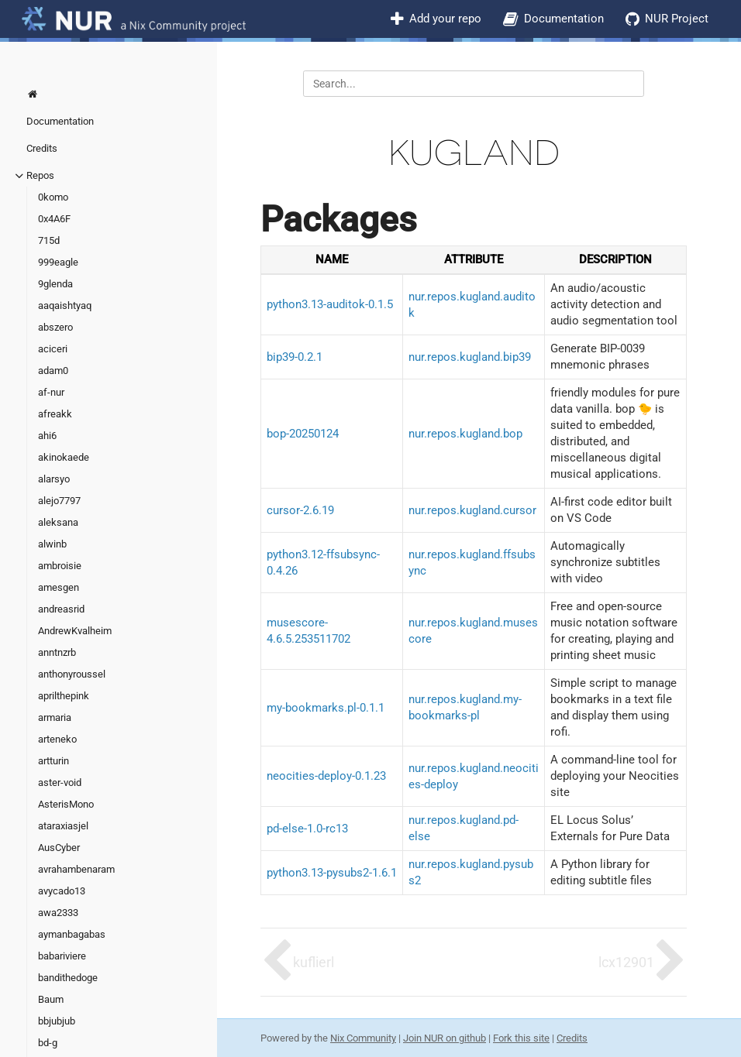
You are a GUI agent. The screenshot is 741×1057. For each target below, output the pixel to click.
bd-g (47, 1042)
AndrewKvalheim (75, 631)
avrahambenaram (76, 869)
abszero (55, 327)
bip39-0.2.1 (294, 357)
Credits (41, 148)
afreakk (55, 414)
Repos (40, 175)
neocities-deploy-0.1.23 (326, 776)
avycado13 (61, 891)
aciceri (52, 349)
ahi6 (47, 435)
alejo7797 (59, 500)
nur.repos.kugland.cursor (472, 510)
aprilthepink (63, 696)
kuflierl (313, 962)
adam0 (53, 370)
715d (49, 240)
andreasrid (61, 609)
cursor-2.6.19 (300, 510)
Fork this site (521, 1038)
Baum (51, 999)
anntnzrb (57, 652)
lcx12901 (626, 962)
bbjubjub (56, 1021)
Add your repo (445, 19)
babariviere (62, 956)
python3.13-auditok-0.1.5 (330, 304)
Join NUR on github (444, 1038)
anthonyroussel (71, 674)
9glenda (55, 284)
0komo (53, 197)
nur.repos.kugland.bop (465, 434)
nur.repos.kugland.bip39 (469, 357)
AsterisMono (66, 804)
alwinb (52, 544)
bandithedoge (68, 977)
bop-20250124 (303, 434)
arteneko (57, 739)
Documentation (564, 19)
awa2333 (58, 912)
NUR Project (676, 19)
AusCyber (59, 847)
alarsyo (54, 479)
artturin (53, 761)
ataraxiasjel (63, 826)
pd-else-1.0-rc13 (307, 829)
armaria (54, 717)
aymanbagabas (71, 934)
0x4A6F (54, 219)
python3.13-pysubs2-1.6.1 (332, 873)
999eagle (58, 262)
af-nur (51, 392)
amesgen (58, 587)
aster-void (59, 782)
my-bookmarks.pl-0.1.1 (325, 708)
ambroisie (59, 565)
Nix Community (363, 1038)
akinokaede (63, 457)
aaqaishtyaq (64, 305)
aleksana (58, 522)
